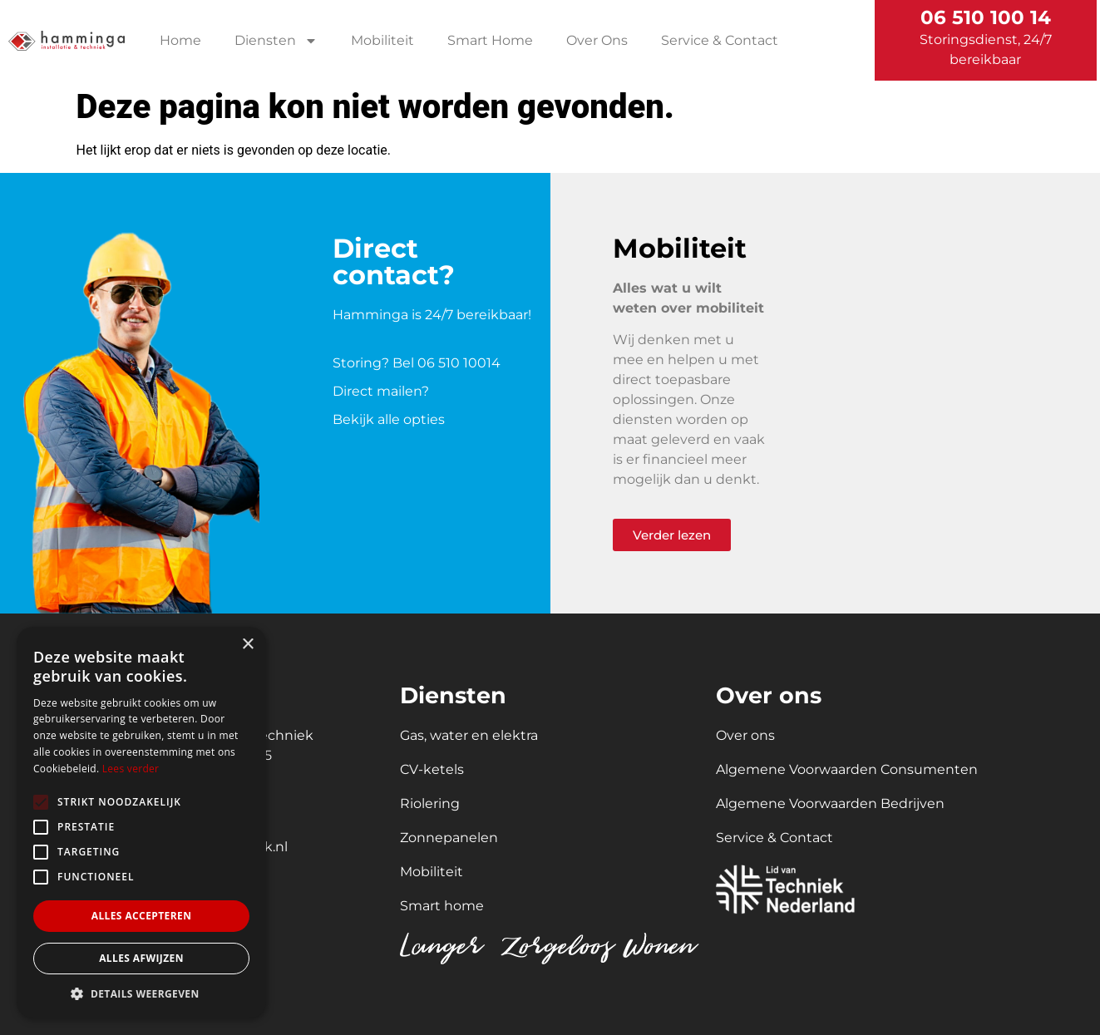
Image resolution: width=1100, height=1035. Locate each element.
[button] (141, 993)
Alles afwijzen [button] (141, 958)
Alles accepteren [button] (141, 916)
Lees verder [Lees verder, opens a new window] (131, 768)
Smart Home (490, 40)
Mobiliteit (382, 40)
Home (180, 40)
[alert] (141, 822)
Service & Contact (719, 40)
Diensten (276, 41)
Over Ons (597, 40)
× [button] (247, 644)
